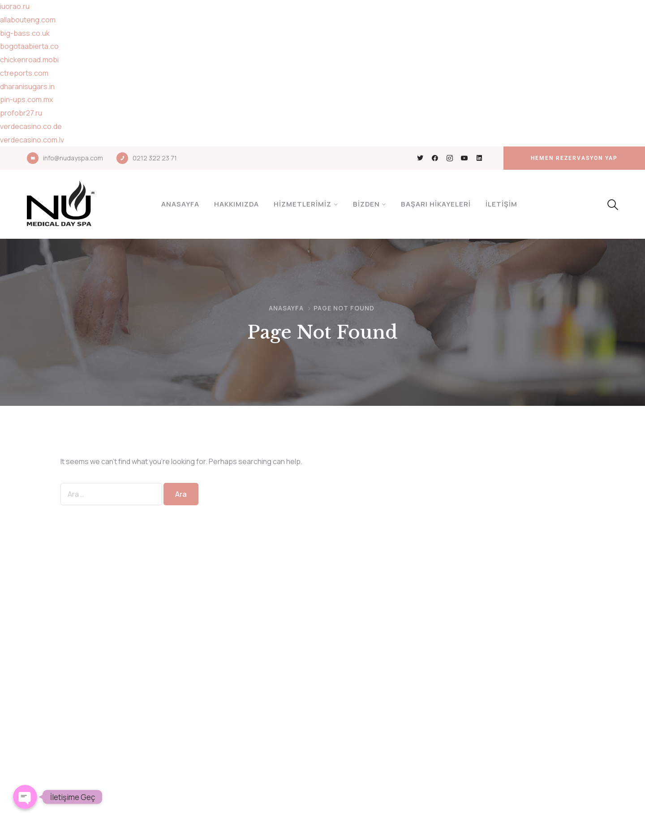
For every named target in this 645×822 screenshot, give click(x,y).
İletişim (501, 204)
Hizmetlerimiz (302, 204)
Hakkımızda (236, 204)
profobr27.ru (21, 113)
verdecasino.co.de (31, 126)
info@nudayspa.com (73, 158)
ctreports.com (24, 73)
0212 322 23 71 (155, 158)
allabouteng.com (28, 20)
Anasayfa (180, 204)
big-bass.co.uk (25, 33)
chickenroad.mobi (29, 60)
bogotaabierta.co (29, 46)
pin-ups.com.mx (26, 99)
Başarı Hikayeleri (436, 204)
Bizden (366, 204)
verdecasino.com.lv (32, 140)
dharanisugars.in (27, 86)
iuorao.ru (15, 6)
